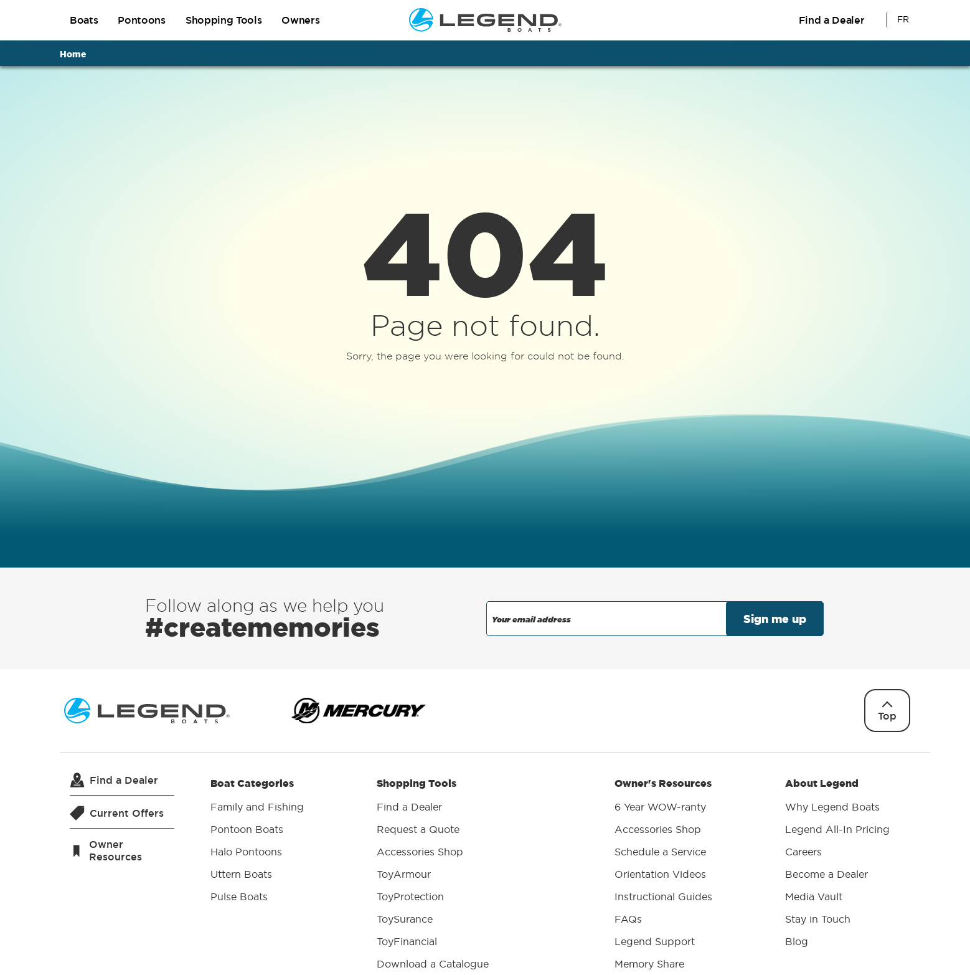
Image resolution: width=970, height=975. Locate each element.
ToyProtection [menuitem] (410, 896)
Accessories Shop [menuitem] (420, 851)
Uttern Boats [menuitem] (241, 874)
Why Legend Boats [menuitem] (832, 806)
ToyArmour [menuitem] (404, 874)
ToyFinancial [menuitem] (407, 941)
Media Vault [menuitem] (813, 896)
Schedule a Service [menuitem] (660, 851)
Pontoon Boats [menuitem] (246, 829)
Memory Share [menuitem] (649, 963)
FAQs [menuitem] (628, 919)
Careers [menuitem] (803, 851)
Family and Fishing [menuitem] (257, 806)
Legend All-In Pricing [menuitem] (837, 829)
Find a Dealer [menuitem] (409, 806)
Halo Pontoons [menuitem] (246, 851)
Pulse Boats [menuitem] (239, 896)
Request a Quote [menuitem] (418, 829)
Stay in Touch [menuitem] (817, 919)
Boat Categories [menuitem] (257, 842)
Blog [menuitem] (796, 941)
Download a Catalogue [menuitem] (433, 963)
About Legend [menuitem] (837, 864)
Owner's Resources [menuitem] (663, 875)
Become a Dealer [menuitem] (826, 874)
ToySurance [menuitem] (405, 919)
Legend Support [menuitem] (654, 941)
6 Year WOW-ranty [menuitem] (660, 806)
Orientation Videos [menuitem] (660, 874)
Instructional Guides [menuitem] (663, 896)
